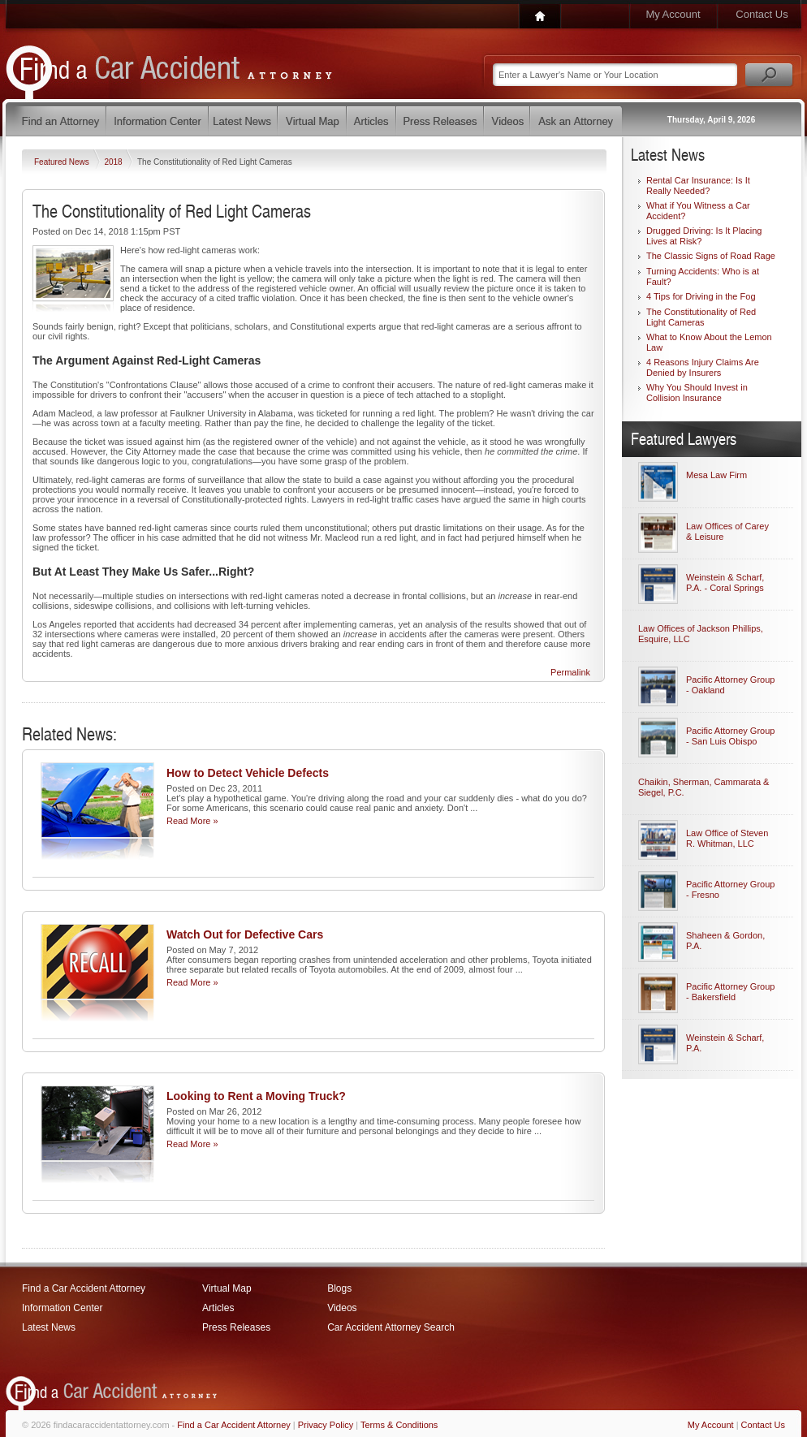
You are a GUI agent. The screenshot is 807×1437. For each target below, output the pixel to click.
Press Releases (236, 1327)
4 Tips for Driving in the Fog (701, 296)
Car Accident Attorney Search (391, 1327)
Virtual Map (226, 1288)
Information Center (62, 1308)
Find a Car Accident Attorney (83, 1288)
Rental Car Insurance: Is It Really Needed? (698, 185)
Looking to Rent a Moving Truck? (256, 1096)
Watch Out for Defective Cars (244, 934)
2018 (114, 162)
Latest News (49, 1327)
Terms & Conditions (399, 1425)
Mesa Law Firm (716, 475)
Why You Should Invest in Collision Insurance (697, 392)
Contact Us (762, 14)
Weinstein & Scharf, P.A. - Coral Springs (725, 582)
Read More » (192, 821)
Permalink (570, 672)
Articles (218, 1308)
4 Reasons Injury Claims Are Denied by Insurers (702, 367)
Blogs (339, 1288)
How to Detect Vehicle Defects (247, 772)
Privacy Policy (325, 1425)
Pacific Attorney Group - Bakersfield (730, 992)
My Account (672, 14)
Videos (341, 1308)
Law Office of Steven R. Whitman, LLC (727, 838)
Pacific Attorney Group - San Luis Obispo (730, 736)
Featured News (63, 162)
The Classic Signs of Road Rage (710, 256)
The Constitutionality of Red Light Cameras (701, 317)
